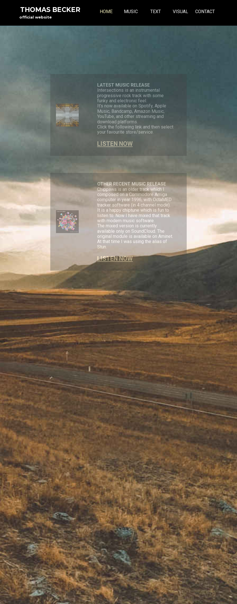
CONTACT (205, 11)
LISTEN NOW (115, 143)
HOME (106, 11)
